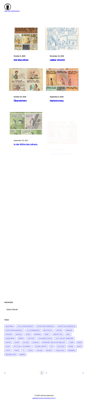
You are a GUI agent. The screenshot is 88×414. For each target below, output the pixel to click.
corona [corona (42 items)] (59, 330)
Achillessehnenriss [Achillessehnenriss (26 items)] (25, 326)
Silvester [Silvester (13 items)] (61, 346)
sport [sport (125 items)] (79, 346)
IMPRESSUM (37, 398)
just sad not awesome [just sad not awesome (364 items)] (64, 338)
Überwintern (20, 101)
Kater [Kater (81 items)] (17, 342)
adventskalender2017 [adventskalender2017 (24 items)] (14, 330)
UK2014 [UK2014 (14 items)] (30, 350)
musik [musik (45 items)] (8, 346)
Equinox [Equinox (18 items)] (19, 334)
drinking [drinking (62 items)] (69, 330)
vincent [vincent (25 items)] (49, 350)
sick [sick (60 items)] (52, 346)
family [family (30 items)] (46, 334)
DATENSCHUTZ (49, 398)
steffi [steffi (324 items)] (8, 350)
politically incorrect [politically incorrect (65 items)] (22, 346)
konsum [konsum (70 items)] (35, 342)
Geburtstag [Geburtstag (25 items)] (58, 334)
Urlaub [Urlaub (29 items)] (39, 350)
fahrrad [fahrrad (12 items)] (37, 334)
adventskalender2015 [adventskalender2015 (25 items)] (45, 326)
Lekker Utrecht (57, 60)
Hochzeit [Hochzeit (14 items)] (31, 338)
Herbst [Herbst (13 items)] (21, 338)
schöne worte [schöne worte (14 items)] (41, 346)
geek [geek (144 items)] (68, 334)
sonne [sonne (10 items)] (70, 346)
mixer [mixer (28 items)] (79, 342)
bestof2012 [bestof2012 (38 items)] (47, 330)
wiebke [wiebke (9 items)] (22, 354)
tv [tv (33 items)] (23, 350)
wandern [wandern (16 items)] (71, 350)
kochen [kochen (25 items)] (26, 342)
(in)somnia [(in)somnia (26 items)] (10, 326)
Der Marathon (21, 60)
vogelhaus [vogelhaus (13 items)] (60, 350)
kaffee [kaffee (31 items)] (8, 342)
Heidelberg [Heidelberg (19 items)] (10, 338)
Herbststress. (57, 106)
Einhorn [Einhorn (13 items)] (9, 334)
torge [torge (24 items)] (16, 350)
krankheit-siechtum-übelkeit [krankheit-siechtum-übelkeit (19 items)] (53, 342)
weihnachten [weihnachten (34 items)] (11, 354)
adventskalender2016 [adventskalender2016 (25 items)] (66, 326)
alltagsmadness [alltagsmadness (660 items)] (33, 330)
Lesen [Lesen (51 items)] (71, 342)
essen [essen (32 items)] (28, 334)
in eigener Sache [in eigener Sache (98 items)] (45, 338)
